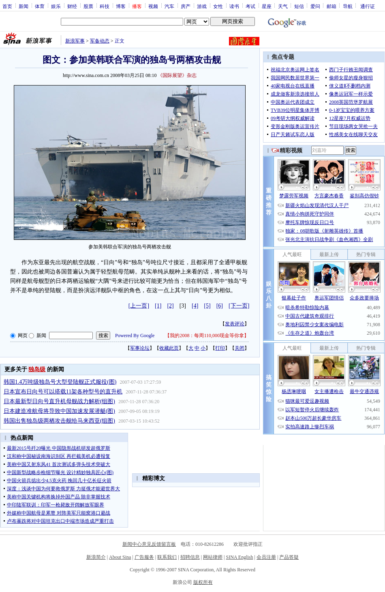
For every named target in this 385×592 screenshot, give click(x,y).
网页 (23, 335)
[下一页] (239, 306)
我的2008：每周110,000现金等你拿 (207, 335)
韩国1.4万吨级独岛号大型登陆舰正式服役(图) (60, 382)
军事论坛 (140, 348)
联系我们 (167, 557)
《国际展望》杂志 (177, 75)
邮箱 (331, 6)
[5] (207, 306)
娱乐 (56, 6)
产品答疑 (289, 557)
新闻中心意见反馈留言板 (149, 544)
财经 (72, 6)
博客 (121, 6)
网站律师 (212, 557)
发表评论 (234, 324)
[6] (219, 306)
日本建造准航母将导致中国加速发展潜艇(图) (59, 411)
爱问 (315, 6)
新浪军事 (75, 41)
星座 (267, 6)
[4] (195, 306)
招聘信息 (190, 557)
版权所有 (203, 582)
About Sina (120, 557)
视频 (153, 6)
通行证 (367, 6)
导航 (348, 6)
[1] (158, 306)
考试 (250, 6)
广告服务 (144, 557)
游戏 (202, 6)
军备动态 (99, 41)
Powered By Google (134, 335)
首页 (7, 6)
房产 (185, 6)
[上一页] (138, 306)
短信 (299, 6)
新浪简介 (96, 557)
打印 (220, 348)
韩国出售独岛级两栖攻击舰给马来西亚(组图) (59, 421)
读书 (234, 6)
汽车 (169, 6)
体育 (40, 6)
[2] (170, 306)
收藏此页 (169, 348)
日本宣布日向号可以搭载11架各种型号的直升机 (63, 392)
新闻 (23, 6)
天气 (283, 6)
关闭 (239, 348)
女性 (218, 6)
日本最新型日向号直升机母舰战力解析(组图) (59, 401)
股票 (88, 6)
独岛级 (36, 369)
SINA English (239, 557)
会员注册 (266, 557)
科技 (104, 6)
